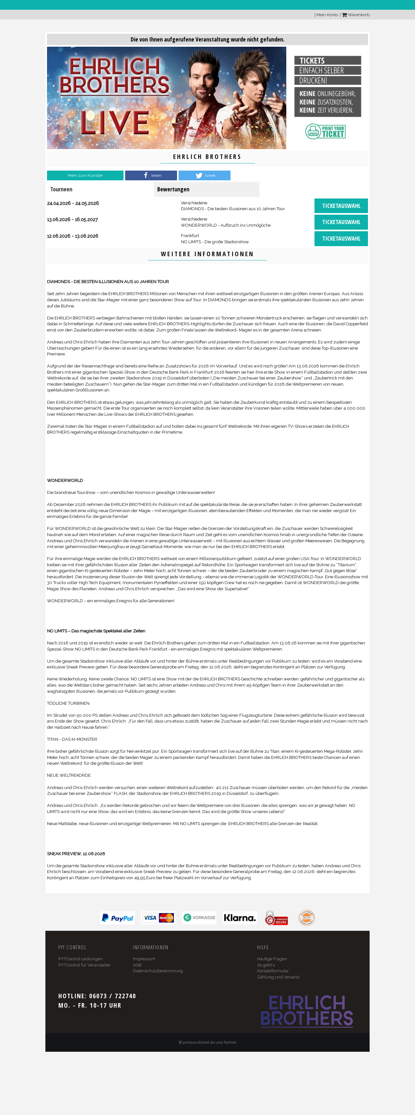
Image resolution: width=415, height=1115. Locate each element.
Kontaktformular (273, 970)
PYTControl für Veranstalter (84, 965)
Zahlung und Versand (278, 977)
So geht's (266, 965)
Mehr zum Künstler (85, 175)
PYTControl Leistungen (80, 958)
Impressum (144, 958)
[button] (151, 175)
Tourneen (61, 189)
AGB (137, 965)
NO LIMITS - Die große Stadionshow (215, 241)
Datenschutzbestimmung (158, 970)
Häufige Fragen (272, 958)
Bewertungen (173, 189)
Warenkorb (356, 14)
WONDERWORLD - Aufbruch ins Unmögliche (226, 225)
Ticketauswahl (341, 206)
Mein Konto (327, 14)
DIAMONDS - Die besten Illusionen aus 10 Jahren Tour (233, 208)
